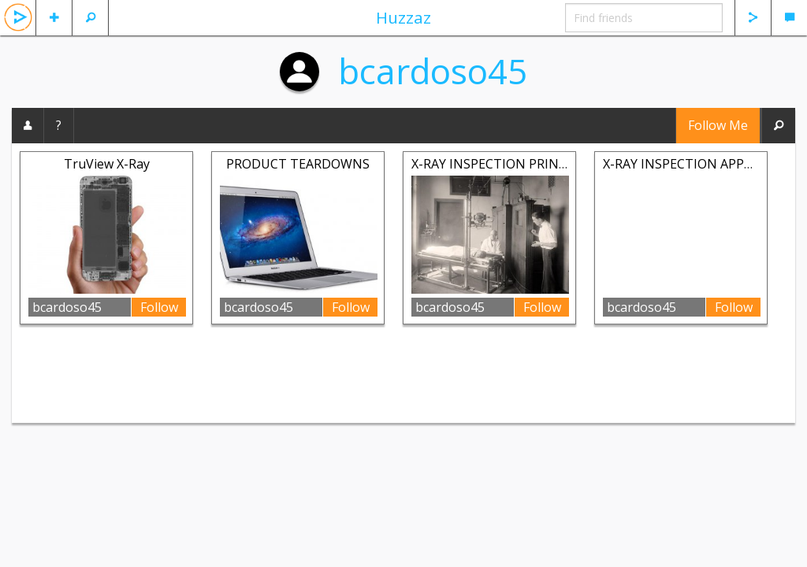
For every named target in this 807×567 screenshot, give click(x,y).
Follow (159, 307)
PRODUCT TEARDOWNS (298, 163)
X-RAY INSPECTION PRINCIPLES (505, 163)
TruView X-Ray (107, 163)
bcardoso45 (432, 70)
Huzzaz (403, 17)
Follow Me (718, 125)
